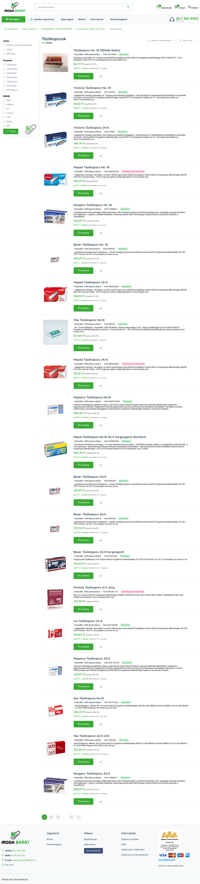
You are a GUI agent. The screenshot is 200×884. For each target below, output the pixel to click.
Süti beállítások (93, 849)
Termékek (13, 19)
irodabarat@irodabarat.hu (24, 858)
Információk (98, 19)
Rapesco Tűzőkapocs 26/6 (91, 657)
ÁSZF (123, 843)
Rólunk (82, 19)
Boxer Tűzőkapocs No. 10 (90, 244)
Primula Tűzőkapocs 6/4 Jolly (93, 586)
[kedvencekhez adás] (100, 76)
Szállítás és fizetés (130, 838)
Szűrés (6, 41)
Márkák (6, 96)
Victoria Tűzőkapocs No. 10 (92, 88)
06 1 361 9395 (19, 849)
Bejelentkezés (90, 838)
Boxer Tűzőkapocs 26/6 (89, 513)
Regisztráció (90, 843)
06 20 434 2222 (18, 854)
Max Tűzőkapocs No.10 (89, 319)
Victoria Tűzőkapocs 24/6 (91, 127)
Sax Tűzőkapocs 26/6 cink (91, 734)
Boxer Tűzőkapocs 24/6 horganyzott (98, 551)
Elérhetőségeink (118, 19)
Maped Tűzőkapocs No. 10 (91, 167)
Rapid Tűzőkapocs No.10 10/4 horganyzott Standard (109, 436)
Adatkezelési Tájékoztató (133, 848)
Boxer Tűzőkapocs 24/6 (89, 476)
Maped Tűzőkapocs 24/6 (90, 359)
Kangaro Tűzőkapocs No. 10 (92, 204)
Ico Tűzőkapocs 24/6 (87, 620)
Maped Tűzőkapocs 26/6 (90, 282)
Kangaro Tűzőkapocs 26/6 (91, 772)
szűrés (11, 131)
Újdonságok (67, 19)
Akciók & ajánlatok (44, 19)
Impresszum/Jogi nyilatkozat (134, 853)
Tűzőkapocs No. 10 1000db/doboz (96, 50)
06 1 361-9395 (187, 18)
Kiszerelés (7, 60)
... (65, 815)
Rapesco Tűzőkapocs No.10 (92, 396)
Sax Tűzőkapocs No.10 (88, 697)
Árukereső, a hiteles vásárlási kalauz (171, 864)
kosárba (83, 76)
